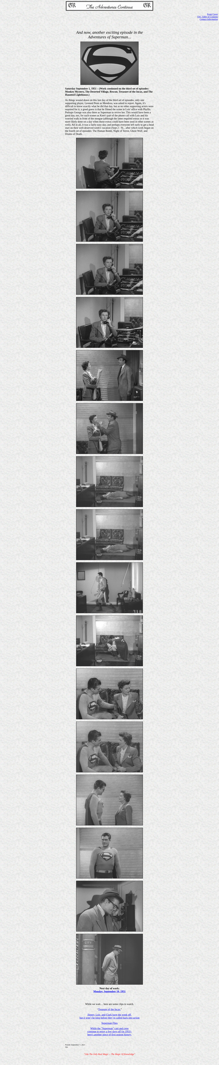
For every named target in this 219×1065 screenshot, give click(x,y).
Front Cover (212, 14)
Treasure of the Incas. (109, 1009)
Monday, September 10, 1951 (109, 991)
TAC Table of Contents (207, 17)
